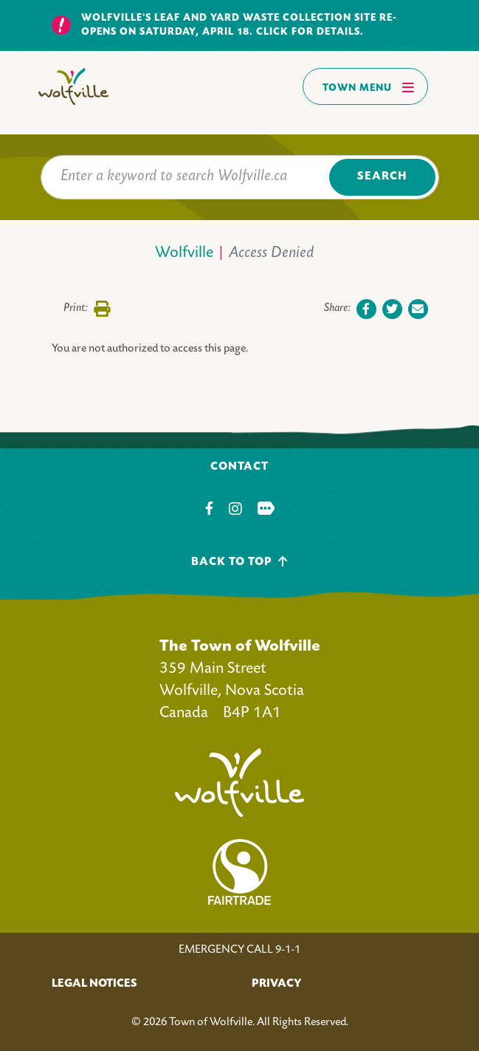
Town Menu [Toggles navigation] (369, 87)
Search (382, 176)
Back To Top (239, 561)
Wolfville (184, 253)
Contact (239, 467)
